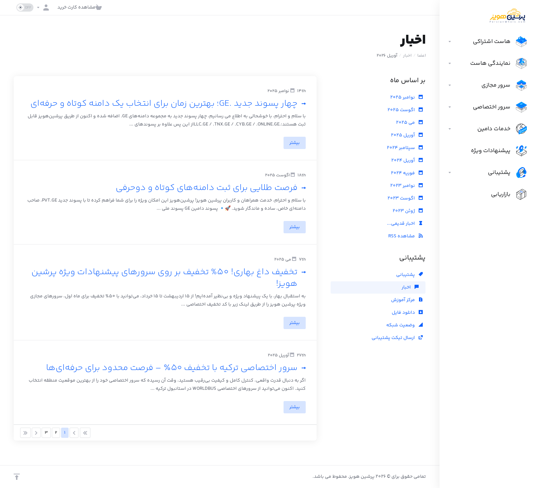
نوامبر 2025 (406, 97)
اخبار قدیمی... (405, 223)
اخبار (407, 55)
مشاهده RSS (405, 236)
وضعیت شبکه (404, 325)
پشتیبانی (409, 275)
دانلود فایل (407, 312)
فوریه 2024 (407, 173)
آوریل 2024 (407, 160)
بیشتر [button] (294, 142)
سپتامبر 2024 (405, 148)
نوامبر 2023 (406, 186)
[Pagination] (85, 433)
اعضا (421, 55)
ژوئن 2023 (408, 211)
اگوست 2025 (405, 110)
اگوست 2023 (405, 198)
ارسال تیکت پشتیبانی (397, 338)
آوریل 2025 (407, 135)
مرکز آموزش (407, 300)
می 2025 (409, 123)
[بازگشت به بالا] (16, 477)
